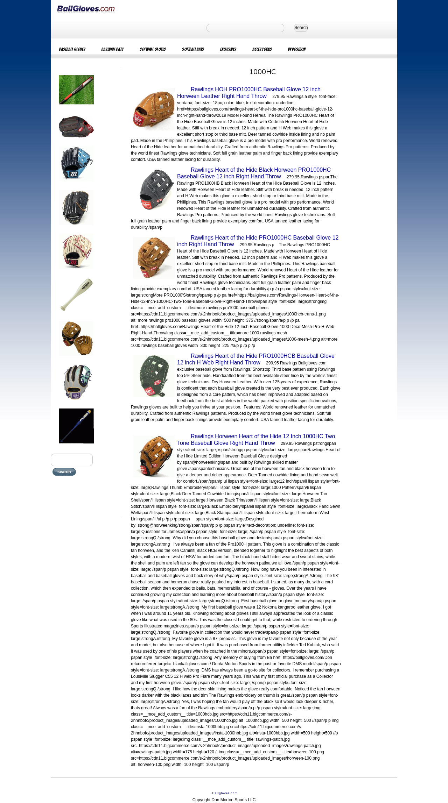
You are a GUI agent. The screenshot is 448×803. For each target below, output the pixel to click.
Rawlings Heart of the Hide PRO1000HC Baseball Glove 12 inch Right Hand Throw (257, 241)
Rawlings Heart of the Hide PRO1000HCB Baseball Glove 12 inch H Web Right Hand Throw (256, 359)
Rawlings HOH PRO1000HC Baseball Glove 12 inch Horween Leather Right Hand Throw (249, 92)
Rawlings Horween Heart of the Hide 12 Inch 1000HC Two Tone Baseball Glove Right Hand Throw (256, 439)
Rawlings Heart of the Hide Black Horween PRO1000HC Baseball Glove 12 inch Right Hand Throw (254, 173)
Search (301, 27)
